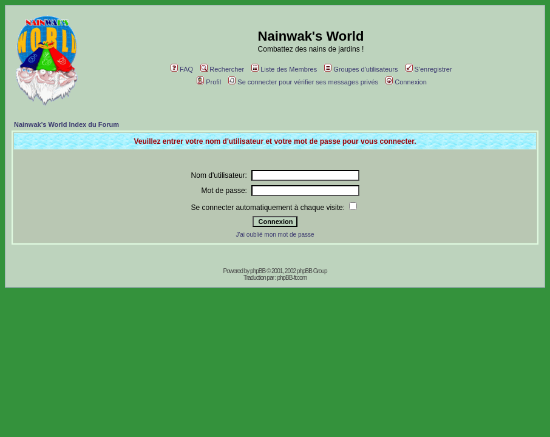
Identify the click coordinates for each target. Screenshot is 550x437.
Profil (209, 82)
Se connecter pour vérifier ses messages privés (303, 82)
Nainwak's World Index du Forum (66, 124)
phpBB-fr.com (292, 277)
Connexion (406, 82)
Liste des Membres (284, 69)
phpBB (257, 271)
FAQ (182, 69)
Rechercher (222, 69)
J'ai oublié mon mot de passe (275, 234)
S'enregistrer (429, 69)
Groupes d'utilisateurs (361, 69)
